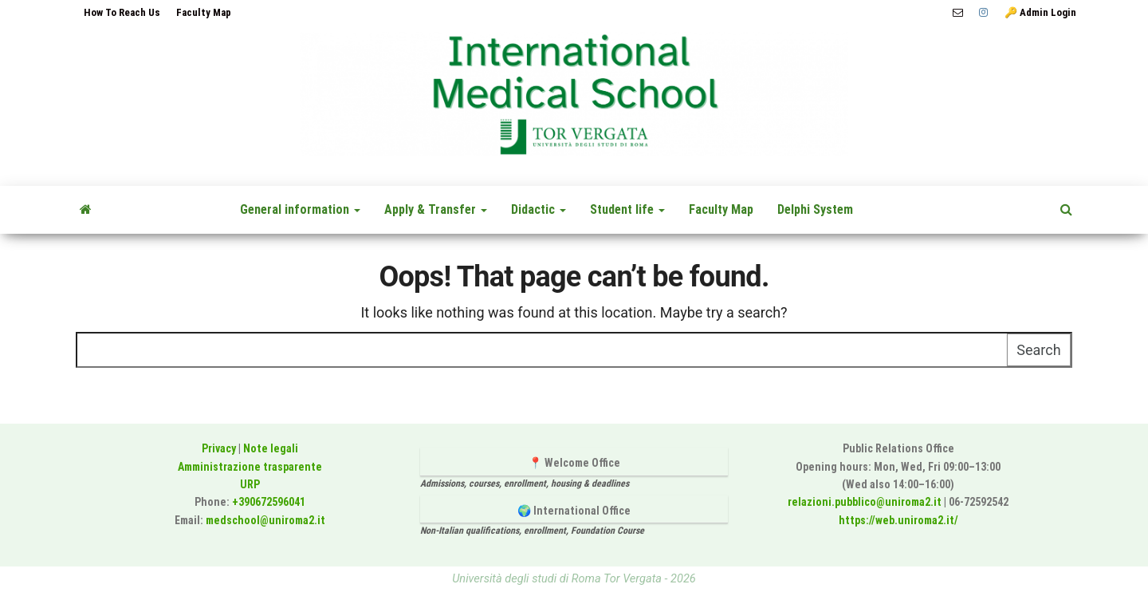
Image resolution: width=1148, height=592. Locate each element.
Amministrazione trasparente (250, 466)
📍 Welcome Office (574, 462)
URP (250, 484)
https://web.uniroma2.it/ (898, 520)
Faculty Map (203, 12)
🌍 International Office (574, 510)
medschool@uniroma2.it (265, 520)
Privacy (219, 448)
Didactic (538, 209)
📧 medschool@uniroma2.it (958, 13)
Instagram (984, 13)
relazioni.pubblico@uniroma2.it (865, 501)
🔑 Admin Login (1040, 12)
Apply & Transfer (435, 209)
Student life (627, 209)
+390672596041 (268, 501)
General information (300, 209)
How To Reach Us (122, 12)
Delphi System (815, 209)
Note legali (270, 448)
